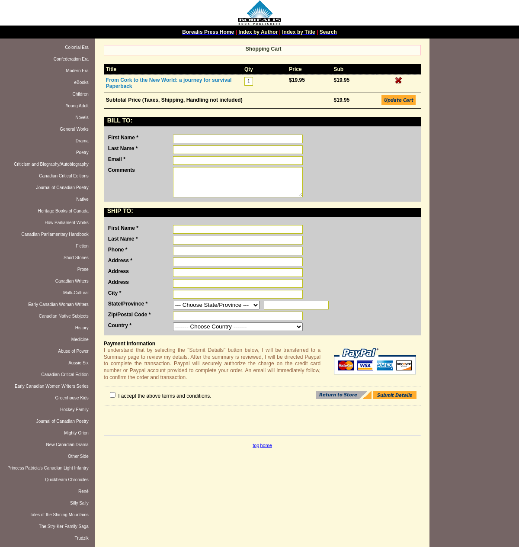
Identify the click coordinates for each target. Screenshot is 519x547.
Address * (120, 260)
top (256, 445)
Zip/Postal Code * (129, 315)
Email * (116, 159)
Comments (121, 170)
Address (118, 271)
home (266, 445)
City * (115, 293)
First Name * (123, 138)
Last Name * (123, 148)
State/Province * (127, 304)
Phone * (118, 250)
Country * (119, 325)
